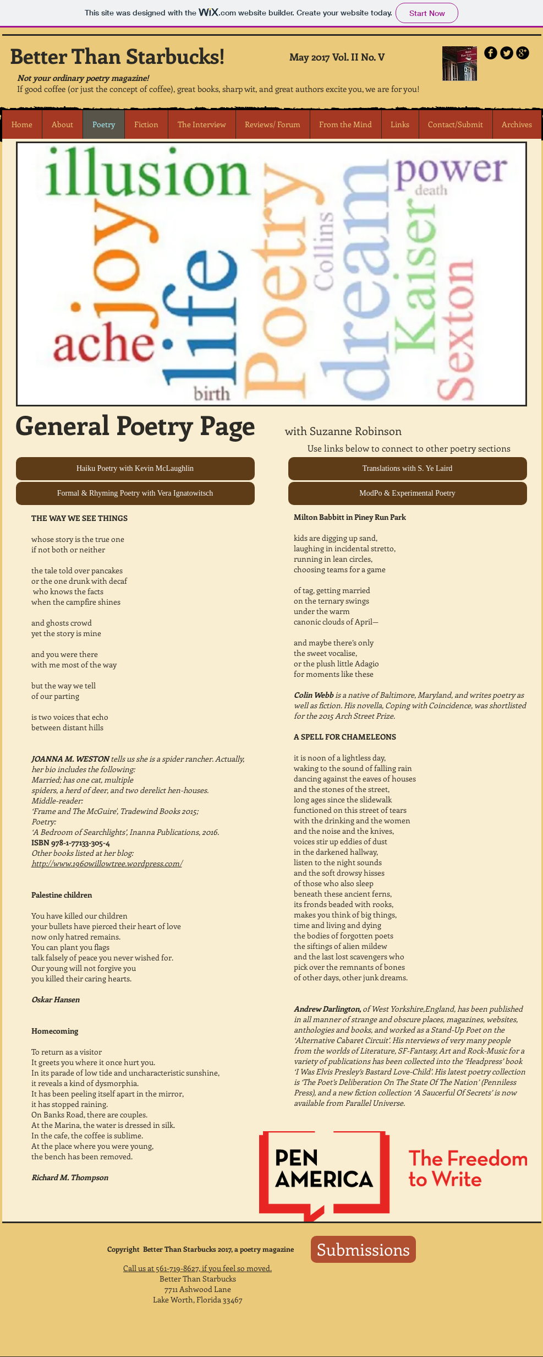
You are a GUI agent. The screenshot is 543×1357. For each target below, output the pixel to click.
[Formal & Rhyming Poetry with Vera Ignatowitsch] (135, 493)
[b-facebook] (490, 52)
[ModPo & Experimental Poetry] (407, 493)
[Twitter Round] (506, 52)
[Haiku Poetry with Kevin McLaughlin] (135, 468)
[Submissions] (363, 1249)
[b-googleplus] (522, 52)
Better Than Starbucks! (117, 55)
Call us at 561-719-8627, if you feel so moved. (197, 1268)
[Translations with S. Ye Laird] (407, 468)
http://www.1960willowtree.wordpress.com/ (106, 863)
